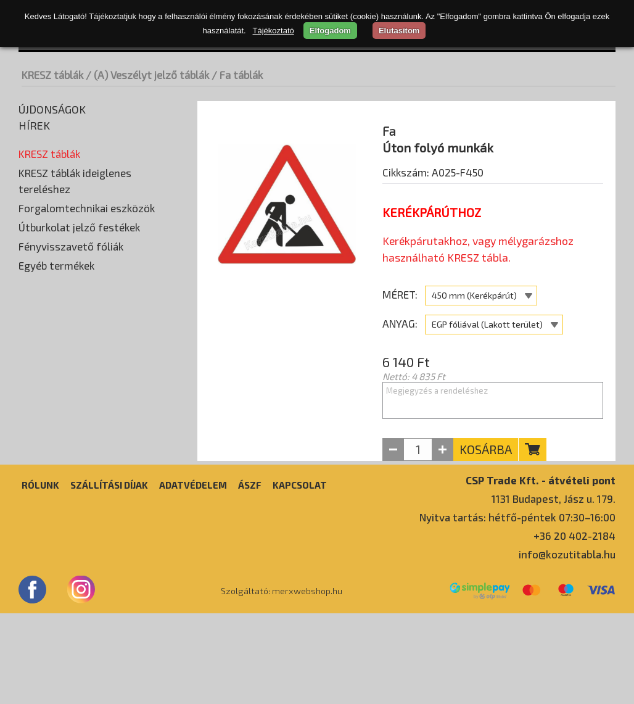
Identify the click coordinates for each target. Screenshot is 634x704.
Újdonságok (52, 109)
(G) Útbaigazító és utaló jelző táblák (95, 319)
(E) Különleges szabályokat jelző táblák (102, 282)
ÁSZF (249, 575)
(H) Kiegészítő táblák (65, 337)
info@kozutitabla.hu (567, 645)
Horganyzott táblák (66, 207)
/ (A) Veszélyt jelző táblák (147, 74)
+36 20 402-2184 (574, 626)
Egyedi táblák (49, 374)
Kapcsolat (300, 575)
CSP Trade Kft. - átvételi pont (540, 571)
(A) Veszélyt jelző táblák (71, 170)
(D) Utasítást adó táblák (71, 263)
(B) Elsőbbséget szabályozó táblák (94, 226)
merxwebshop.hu (307, 682)
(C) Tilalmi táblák (56, 245)
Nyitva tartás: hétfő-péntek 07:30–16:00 (517, 608)
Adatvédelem (193, 575)
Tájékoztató (273, 30)
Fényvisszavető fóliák (71, 468)
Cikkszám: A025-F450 (433, 204)
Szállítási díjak (109, 575)
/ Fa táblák (237, 74)
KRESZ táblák (52, 74)
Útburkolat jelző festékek (79, 449)
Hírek (34, 125)
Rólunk (40, 575)
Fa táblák (44, 189)
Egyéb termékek (56, 487)
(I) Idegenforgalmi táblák (73, 356)
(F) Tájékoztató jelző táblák (79, 300)
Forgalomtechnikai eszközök (87, 430)
